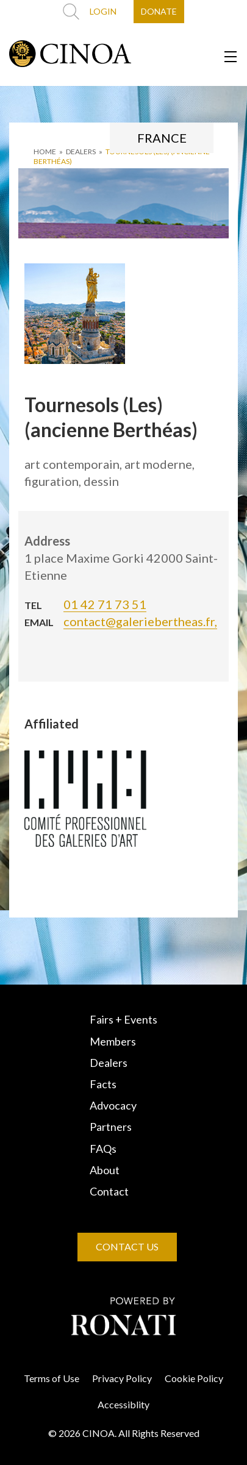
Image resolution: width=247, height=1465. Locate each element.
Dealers (108, 1062)
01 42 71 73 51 (104, 604)
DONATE (159, 11)
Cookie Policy (194, 1378)
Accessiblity (123, 1404)
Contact (109, 1191)
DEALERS (81, 151)
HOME (45, 151)
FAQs (103, 1148)
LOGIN (103, 11)
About (105, 1170)
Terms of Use (51, 1378)
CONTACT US (127, 1246)
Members (113, 1041)
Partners (111, 1126)
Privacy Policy (122, 1378)
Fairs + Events (123, 1019)
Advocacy (113, 1105)
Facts (103, 1084)
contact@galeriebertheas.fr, (140, 621)
